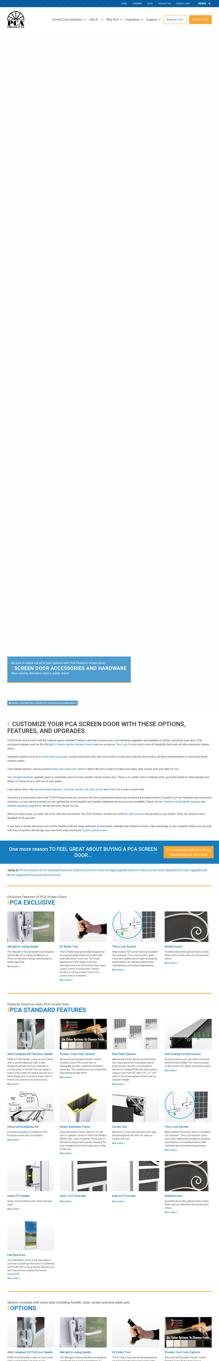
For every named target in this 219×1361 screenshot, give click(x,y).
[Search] (209, 3)
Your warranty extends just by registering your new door (188, 852)
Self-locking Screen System (183, 1054)
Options (80, 870)
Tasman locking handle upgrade (181, 801)
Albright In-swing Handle (22, 946)
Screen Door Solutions (33, 703)
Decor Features (140, 870)
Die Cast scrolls (93, 789)
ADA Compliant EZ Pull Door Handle (30, 1054)
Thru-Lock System (126, 744)
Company (137, 3)
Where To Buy (200, 19)
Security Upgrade (164, 870)
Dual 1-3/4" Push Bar (73, 1196)
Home (124, 3)
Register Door (175, 19)
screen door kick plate (54, 756)
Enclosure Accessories (45, 875)
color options (79, 769)
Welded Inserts (84, 744)
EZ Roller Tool (69, 946)
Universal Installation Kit (22, 1126)
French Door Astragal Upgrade (108, 870)
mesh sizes (58, 769)
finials (112, 789)
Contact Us (164, 3)
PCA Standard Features (57, 870)
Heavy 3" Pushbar (18, 1196)
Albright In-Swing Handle (59, 744)
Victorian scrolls (73, 789)
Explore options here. (94, 830)
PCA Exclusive (29, 870)
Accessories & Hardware (62, 703)
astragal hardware (22, 777)
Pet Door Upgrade (190, 870)
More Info (13, 966)
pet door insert (133, 814)
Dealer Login (183, 3)
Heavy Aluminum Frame (75, 1126)
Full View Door (16, 1255)
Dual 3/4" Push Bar (124, 1196)
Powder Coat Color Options (77, 1054)
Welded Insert (174, 946)
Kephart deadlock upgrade (22, 805)
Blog (150, 3)
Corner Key (119, 1126)
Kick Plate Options (124, 1054)
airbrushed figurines (50, 789)
